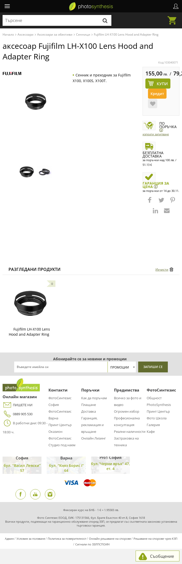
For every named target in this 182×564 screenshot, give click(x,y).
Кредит (157, 93)
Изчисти (161, 269)
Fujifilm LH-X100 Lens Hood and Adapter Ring (29, 332)
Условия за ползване (30, 538)
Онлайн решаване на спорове (110, 538)
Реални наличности (129, 431)
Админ (9, 538)
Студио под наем (62, 445)
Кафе (151, 431)
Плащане (88, 404)
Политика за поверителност (67, 538)
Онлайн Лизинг (93, 438)
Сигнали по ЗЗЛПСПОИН (92, 544)
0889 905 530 (17, 414)
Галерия (153, 424)
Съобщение (162, 556)
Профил (176, 6)
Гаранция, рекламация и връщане (92, 425)
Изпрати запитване (156, 134)
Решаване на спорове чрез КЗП (155, 538)
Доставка (88, 411)
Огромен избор (126, 411)
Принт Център (60, 424)
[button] (150, 202)
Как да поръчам (94, 398)
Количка (173, 17)
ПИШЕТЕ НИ (17, 405)
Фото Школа (157, 418)
